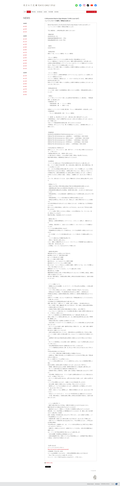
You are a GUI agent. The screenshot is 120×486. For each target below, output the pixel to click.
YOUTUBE (50, 11)
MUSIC (45, 11)
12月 (25, 39)
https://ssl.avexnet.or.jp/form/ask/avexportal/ (58, 449)
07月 (25, 52)
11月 (25, 41)
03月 (25, 26)
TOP (25, 11)
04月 (25, 60)
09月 (25, 47)
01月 (25, 31)
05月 (25, 57)
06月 (25, 55)
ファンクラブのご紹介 (91, 11)
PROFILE (34, 11)
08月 (25, 49)
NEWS (28, 11)
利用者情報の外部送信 (105, 483)
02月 (25, 29)
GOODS (56, 11)
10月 (25, 44)
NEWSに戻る (49, 462)
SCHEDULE (39, 11)
